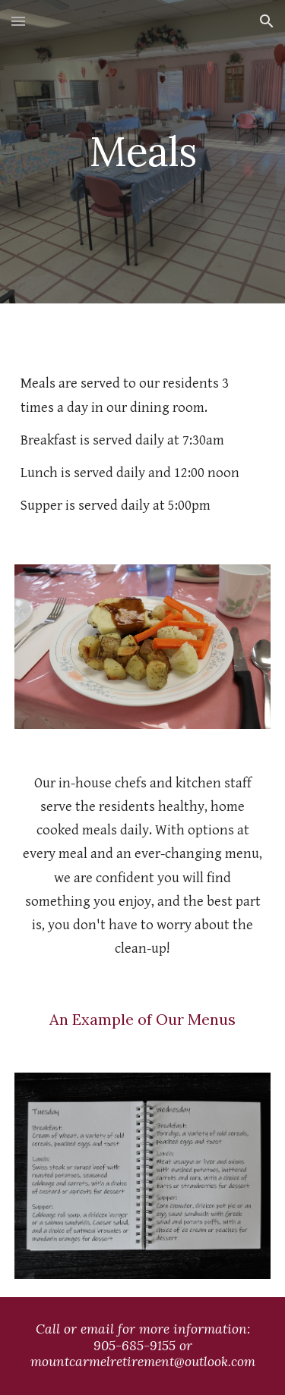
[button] (18, 21)
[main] (142, 151)
